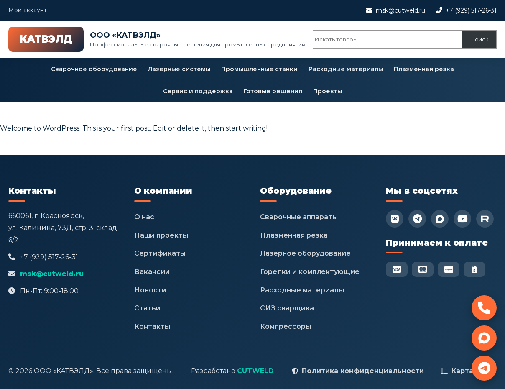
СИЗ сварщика (287, 308)
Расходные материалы (346, 69)
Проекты (327, 91)
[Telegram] (417, 219)
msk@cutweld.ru (400, 10)
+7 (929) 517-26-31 (471, 10)
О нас (144, 217)
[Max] (440, 219)
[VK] (394, 219)
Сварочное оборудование (94, 69)
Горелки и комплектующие (310, 272)
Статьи (147, 308)
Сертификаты (160, 253)
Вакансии (152, 272)
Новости (150, 290)
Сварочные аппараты (299, 217)
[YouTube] (462, 219)
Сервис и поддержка (198, 91)
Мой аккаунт (27, 10)
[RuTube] (485, 219)
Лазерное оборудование (305, 253)
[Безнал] (474, 269)
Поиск (479, 39)
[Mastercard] (423, 269)
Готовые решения (273, 91)
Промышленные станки (259, 69)
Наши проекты (161, 235)
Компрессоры (285, 326)
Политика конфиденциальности (363, 371)
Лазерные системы (179, 69)
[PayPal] (448, 269)
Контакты (152, 326)
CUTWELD (255, 371)
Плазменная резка (424, 69)
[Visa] (397, 269)
